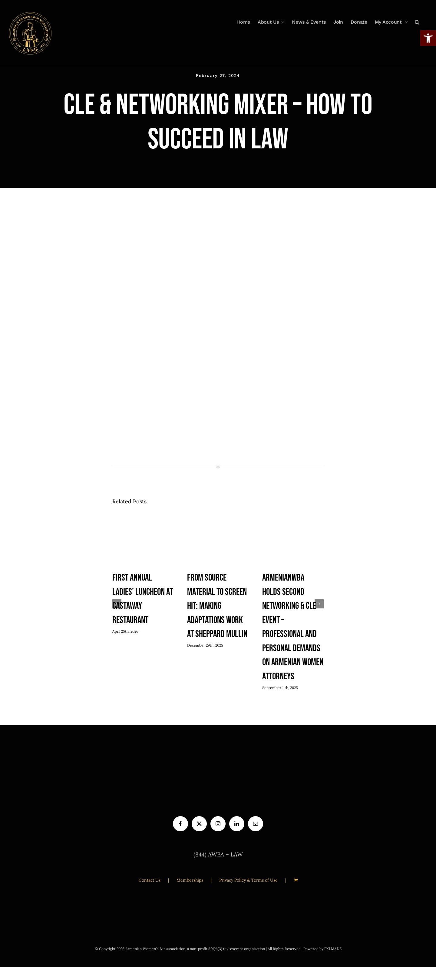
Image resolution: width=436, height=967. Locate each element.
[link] (30, 33)
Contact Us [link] (149, 880)
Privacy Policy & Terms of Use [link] (248, 880)
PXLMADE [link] (333, 948)
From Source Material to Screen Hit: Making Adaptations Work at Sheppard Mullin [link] (217, 606)
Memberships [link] (190, 880)
